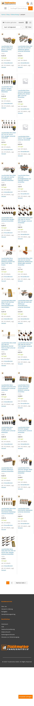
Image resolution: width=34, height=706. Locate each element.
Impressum (4, 624)
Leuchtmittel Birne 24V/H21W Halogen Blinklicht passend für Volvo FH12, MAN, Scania (8, 262)
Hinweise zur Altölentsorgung (10, 637)
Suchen (30, 8)
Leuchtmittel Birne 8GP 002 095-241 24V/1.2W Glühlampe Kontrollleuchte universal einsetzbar (25, 304)
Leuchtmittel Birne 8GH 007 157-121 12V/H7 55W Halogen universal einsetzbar (8, 135)
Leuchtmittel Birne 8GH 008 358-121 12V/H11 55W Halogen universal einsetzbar (25, 220)
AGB (2, 626)
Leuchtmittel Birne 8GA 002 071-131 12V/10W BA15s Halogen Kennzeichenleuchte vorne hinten (8, 304)
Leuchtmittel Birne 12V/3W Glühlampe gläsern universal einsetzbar (7, 48)
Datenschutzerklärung (8, 629)
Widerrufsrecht (5, 632)
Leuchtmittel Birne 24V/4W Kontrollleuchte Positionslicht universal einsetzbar (8, 387)
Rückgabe (4, 611)
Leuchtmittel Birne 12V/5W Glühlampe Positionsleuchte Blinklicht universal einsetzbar (23, 388)
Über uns (4, 606)
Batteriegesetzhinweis (8, 634)
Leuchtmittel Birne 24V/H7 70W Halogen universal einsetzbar (24, 138)
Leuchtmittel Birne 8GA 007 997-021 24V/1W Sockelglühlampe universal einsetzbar (8, 178)
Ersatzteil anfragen (25, 696)
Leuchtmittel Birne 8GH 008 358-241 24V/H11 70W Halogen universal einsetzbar (25, 345)
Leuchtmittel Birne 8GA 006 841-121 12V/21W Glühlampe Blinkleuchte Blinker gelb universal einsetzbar (25, 262)
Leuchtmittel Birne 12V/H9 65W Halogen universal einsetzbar (7, 219)
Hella (2, 53)
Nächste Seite (21, 583)
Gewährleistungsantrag (8, 614)
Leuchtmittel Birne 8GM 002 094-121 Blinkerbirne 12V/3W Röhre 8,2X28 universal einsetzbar (8, 346)
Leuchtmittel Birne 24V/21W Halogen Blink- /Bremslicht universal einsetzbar (25, 470)
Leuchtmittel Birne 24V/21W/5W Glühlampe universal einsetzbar (25, 510)
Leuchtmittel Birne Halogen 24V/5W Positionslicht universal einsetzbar (8, 430)
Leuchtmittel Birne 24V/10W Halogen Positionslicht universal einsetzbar (25, 430)
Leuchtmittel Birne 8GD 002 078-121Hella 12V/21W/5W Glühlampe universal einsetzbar (8, 511)
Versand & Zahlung (7, 609)
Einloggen (31, 3)
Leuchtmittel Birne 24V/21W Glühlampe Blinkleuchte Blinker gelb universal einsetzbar (24, 94)
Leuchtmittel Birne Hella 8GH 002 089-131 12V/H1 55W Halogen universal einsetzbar (8, 551)
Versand (3, 67)
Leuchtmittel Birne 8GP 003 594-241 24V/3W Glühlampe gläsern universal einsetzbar (25, 48)
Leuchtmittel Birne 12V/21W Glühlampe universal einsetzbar (7, 469)
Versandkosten (8, 63)
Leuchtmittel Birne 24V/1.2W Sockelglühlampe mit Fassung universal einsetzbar (24, 179)
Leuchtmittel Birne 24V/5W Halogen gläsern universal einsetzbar (7, 89)
